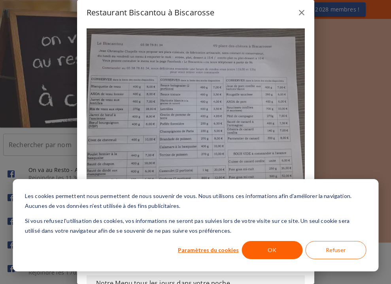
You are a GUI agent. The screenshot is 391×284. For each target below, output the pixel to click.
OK (272, 250)
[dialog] (195, 225)
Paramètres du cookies (208, 250)
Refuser (336, 250)
